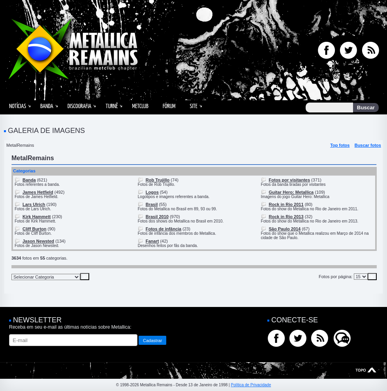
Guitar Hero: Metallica (291, 192)
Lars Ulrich (34, 204)
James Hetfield (38, 192)
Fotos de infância (163, 228)
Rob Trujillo (158, 180)
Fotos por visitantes (289, 180)
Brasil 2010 (157, 216)
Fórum (169, 106)
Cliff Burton (34, 228)
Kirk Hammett (37, 216)
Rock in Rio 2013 (286, 216)
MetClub (140, 106)
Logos (152, 192)
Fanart (152, 241)
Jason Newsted (38, 241)
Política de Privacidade (251, 385)
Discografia (80, 106)
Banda (46, 106)
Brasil (152, 204)
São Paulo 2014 (285, 228)
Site (193, 106)
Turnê (111, 106)
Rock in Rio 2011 (286, 204)
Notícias (17, 106)
